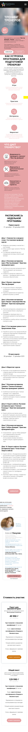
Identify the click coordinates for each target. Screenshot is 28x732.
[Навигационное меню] (25, 4)
